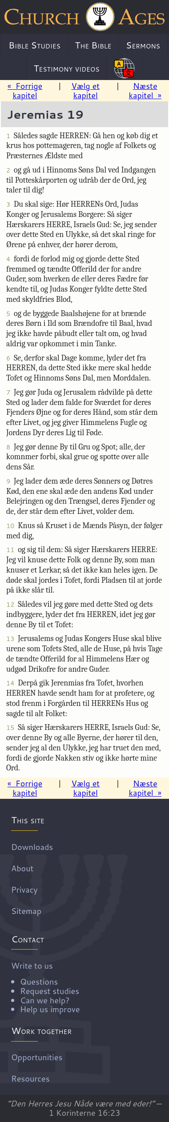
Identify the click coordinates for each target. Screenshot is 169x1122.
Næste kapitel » (145, 90)
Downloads (32, 846)
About (22, 868)
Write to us (88, 987)
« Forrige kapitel (25, 90)
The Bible (93, 45)
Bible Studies (34, 45)
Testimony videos (67, 68)
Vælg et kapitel (85, 90)
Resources (30, 1078)
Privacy (24, 889)
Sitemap (26, 910)
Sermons (143, 45)
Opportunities (36, 1057)
